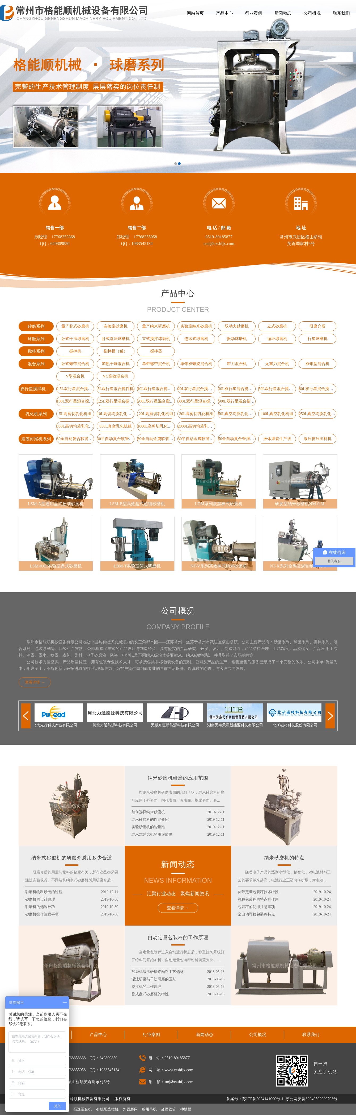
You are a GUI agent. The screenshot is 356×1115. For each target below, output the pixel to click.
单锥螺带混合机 (156, 364)
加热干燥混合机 (116, 364)
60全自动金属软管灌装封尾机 (163, 439)
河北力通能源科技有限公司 (116, 725)
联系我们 (341, 13)
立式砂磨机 (277, 326)
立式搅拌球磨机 (156, 339)
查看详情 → (35, 682)
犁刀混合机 (237, 364)
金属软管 (168, 1109)
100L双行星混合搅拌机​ (77, 401)
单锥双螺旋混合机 (196, 364)
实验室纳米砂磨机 (196, 326)
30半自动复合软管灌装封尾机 (123, 439)
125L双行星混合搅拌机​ (117, 401)
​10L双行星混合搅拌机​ (156, 389)
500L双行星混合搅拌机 (238, 401)
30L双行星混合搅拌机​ (237, 389)
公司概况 (312, 13)
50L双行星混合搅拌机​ (277, 389)
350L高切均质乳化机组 (77, 426)
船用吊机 (149, 1109)
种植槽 (185, 1109)
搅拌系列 (36, 351)
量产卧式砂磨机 (75, 326)
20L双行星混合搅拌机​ (197, 389)
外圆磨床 (130, 1109)
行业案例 (253, 13)
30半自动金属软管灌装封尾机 (204, 439)
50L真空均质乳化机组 (237, 414)
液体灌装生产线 (277, 439)
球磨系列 (36, 339)
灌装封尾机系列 (36, 439)
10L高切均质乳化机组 (116, 414)
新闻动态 (282, 13)
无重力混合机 (277, 364)
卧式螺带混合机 (75, 364)
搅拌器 (156, 351)
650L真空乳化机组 (115, 426)
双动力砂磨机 (237, 326)
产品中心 (224, 13)
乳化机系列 (36, 414)
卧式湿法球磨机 (116, 339)
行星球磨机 (318, 339)
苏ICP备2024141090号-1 (263, 1099)
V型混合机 (75, 376)
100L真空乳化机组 (277, 414)
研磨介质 (317, 326)
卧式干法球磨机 (75, 339)
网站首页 (195, 13)
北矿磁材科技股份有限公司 (296, 725)
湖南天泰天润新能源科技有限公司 (236, 725)
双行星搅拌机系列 (37, 389)
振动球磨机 (237, 339)
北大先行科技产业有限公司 (56, 725)
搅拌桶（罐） (116, 351)
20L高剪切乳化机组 (156, 414)
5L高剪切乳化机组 (75, 414)
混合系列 (36, 364)
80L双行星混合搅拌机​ (318, 389)
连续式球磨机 (196, 339)
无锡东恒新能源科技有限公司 (176, 725)
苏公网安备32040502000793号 (311, 1099)
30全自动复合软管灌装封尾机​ (82, 439)
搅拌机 (75, 351)
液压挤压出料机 (318, 439)
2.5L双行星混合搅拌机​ (76, 389)
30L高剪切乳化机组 (196, 414)
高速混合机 (82, 1109)
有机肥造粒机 (107, 1109)
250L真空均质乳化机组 (319, 414)
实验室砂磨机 (116, 326)
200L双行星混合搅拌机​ (157, 401)
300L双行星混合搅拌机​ (198, 401)
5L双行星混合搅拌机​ (116, 389)
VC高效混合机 (115, 376)
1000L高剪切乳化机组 (156, 426)
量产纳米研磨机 (156, 326)
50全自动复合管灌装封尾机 (242, 439)
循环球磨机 (277, 339)
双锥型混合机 (317, 364)
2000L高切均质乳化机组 (199, 426)
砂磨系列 (36, 326)
